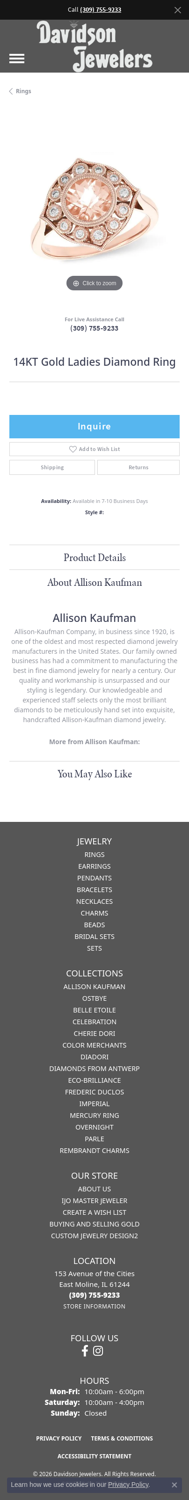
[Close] (177, 10)
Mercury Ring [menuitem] (94, 1115)
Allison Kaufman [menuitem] (94, 986)
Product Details (95, 557)
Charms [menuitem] (95, 913)
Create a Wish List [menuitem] (94, 1212)
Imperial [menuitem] (94, 1103)
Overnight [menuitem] (94, 1127)
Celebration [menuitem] (94, 1021)
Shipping (52, 467)
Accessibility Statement (94, 1456)
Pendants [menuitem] (94, 877)
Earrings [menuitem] (94, 866)
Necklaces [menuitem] (94, 901)
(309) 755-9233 (94, 328)
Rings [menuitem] (94, 854)
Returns (139, 467)
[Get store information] (94, 1306)
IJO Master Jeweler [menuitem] (94, 1200)
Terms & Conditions (122, 1438)
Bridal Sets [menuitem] (94, 936)
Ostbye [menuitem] (94, 998)
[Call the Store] (94, 1295)
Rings (23, 91)
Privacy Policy (58, 1438)
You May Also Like (95, 773)
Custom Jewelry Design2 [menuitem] (94, 1235)
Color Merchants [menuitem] (94, 1045)
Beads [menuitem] (94, 924)
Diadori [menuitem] (94, 1056)
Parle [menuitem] (94, 1138)
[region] (94, 209)
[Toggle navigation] (17, 58)
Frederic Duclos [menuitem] (94, 1091)
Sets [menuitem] (94, 948)
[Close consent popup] (174, 1485)
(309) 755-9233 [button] (100, 9)
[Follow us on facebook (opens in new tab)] (84, 1351)
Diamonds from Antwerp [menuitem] (94, 1068)
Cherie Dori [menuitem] (95, 1033)
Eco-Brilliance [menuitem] (94, 1080)
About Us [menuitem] (94, 1188)
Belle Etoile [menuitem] (94, 1009)
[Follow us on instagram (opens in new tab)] (98, 1351)
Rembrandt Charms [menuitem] (94, 1150)
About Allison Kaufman (94, 582)
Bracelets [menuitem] (94, 889)
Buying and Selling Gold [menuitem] (94, 1223)
